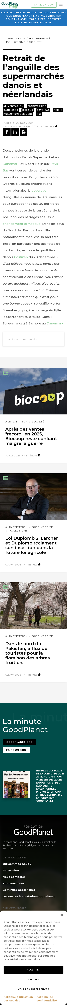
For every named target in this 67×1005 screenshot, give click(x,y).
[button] (61, 915)
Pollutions (15, 42)
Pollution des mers (18, 114)
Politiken (21, 257)
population (39, 190)
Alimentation (14, 38)
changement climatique (22, 224)
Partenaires (11, 870)
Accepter (34, 969)
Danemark (10, 110)
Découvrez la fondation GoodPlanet (29, 896)
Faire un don (44, 4)
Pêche (58, 110)
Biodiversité (39, 38)
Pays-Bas (43, 110)
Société (35, 42)
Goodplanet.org (19, 741)
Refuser (33, 979)
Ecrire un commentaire (22, 339)
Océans (27, 110)
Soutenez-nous (14, 883)
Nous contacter (14, 877)
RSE (39, 114)
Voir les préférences (33, 989)
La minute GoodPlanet (19, 890)
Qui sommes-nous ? (17, 864)
